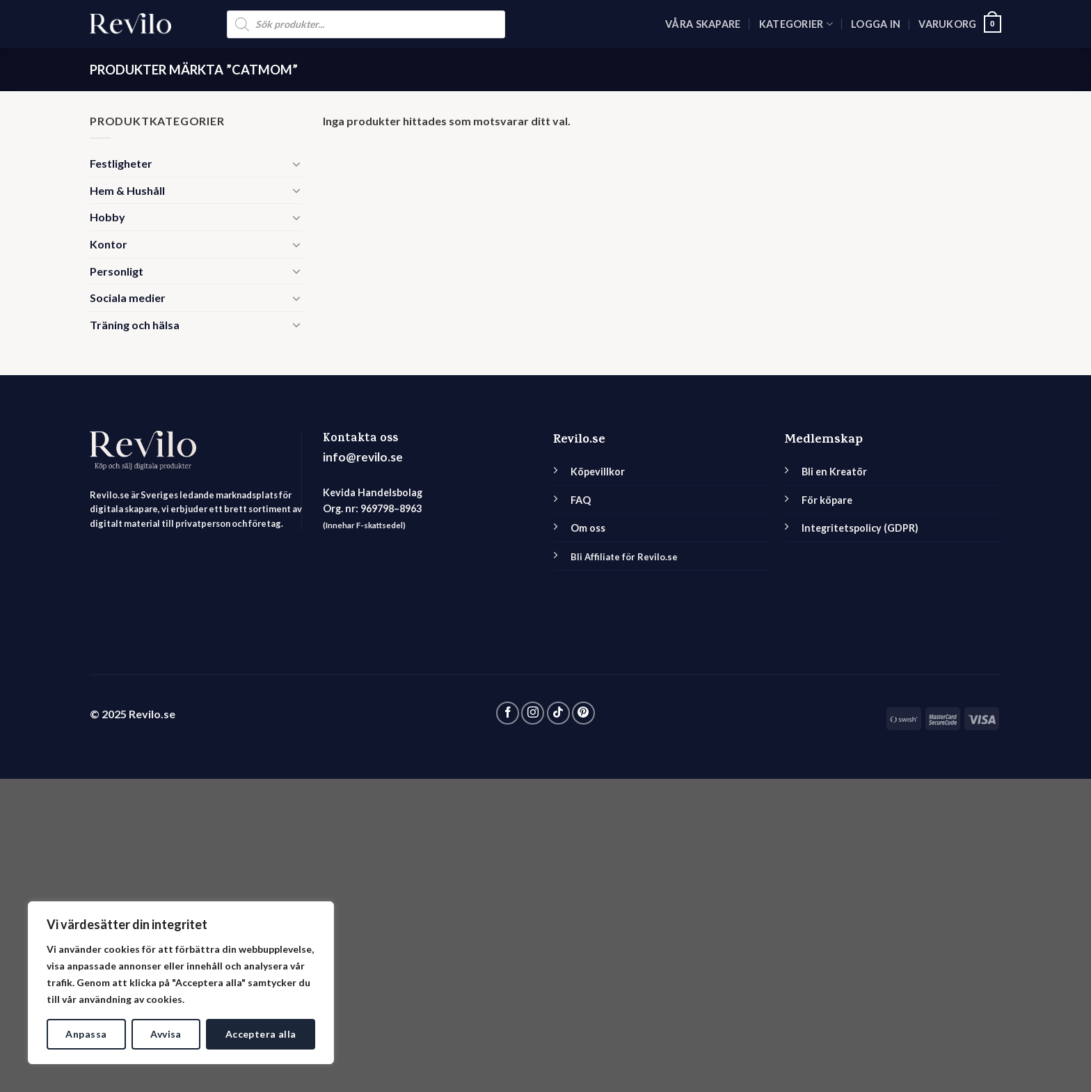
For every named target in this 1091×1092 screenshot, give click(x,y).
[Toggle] (296, 163)
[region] (181, 982)
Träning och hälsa (135, 324)
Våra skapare (702, 24)
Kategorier (796, 24)
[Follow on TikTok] (558, 713)
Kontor (108, 244)
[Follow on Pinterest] (583, 713)
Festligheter (121, 163)
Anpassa (85, 1034)
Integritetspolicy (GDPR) (860, 528)
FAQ (581, 500)
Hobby (107, 216)
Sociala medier (128, 297)
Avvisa (166, 1034)
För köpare (827, 500)
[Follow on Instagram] (532, 713)
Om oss (588, 528)
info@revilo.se (363, 457)
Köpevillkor (598, 471)
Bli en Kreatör (834, 471)
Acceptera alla (260, 1034)
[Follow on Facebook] (507, 713)
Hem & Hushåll (127, 190)
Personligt (116, 271)
